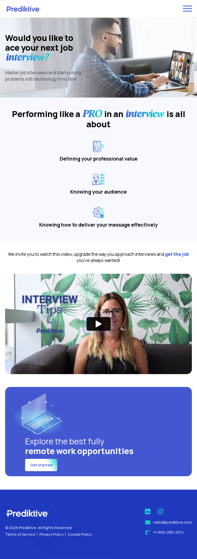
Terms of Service (20, 534)
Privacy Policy (52, 534)
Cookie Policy (80, 534)
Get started (41, 478)
